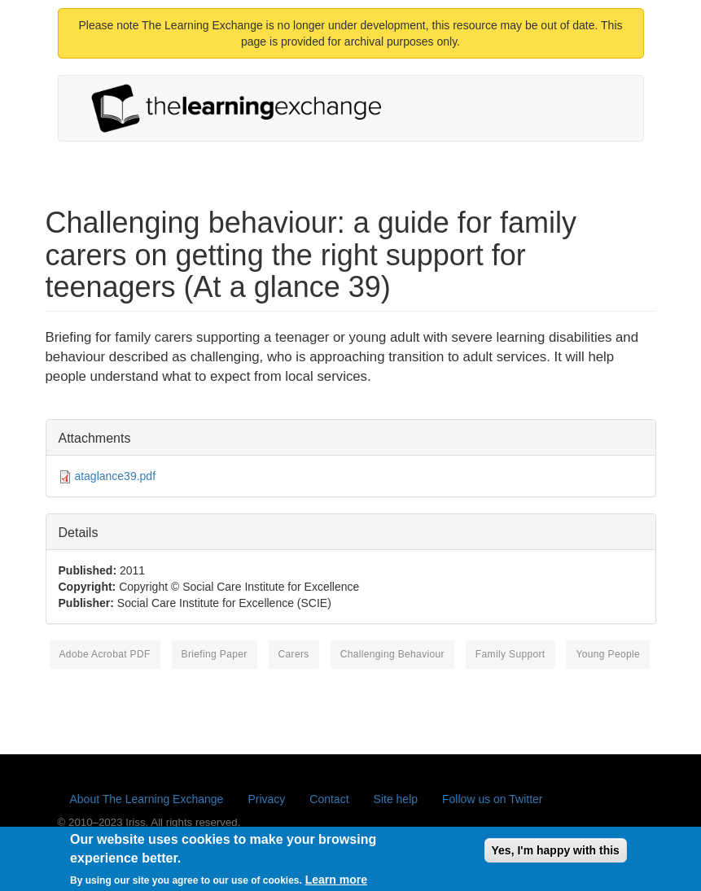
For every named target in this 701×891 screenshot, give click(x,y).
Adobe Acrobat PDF (105, 654)
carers (293, 654)
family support (510, 654)
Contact (328, 799)
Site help (396, 799)
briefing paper (215, 654)
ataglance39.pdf (115, 476)
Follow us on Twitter (492, 799)
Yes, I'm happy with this (556, 856)
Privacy (266, 799)
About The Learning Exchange (147, 799)
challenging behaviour (392, 654)
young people (608, 654)
